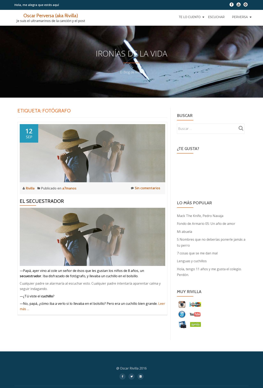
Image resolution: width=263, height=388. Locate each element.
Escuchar (216, 17)
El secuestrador (42, 201)
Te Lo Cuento (190, 17)
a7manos (70, 188)
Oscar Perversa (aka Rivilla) (50, 15)
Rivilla (31, 188)
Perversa (240, 17)
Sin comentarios (145, 188)
